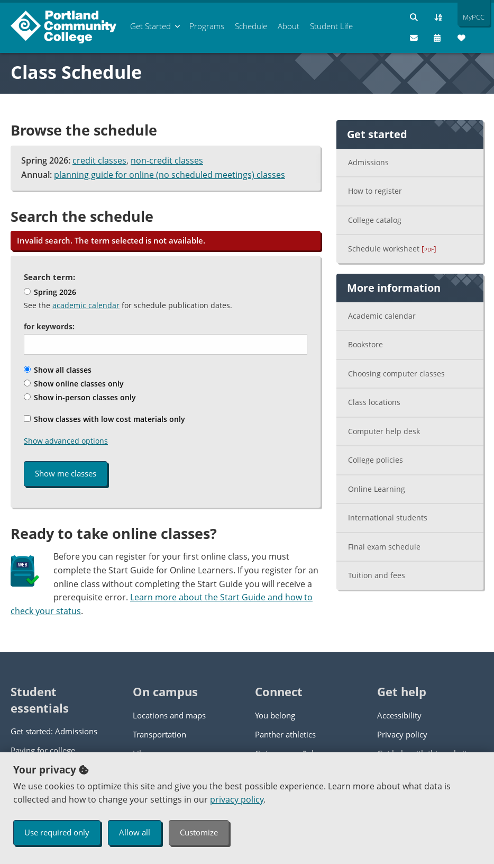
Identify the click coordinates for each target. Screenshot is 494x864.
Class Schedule (76, 72)
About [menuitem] (288, 26)
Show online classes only (74, 384)
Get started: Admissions (54, 731)
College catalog (374, 220)
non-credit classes (167, 160)
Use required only (56, 832)
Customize (199, 832)
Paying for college (43, 750)
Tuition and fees (376, 575)
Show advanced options (66, 441)
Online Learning (376, 489)
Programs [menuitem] (206, 26)
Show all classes (58, 370)
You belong (275, 715)
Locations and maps (169, 715)
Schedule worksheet (392, 249)
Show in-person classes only (80, 397)
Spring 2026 (50, 292)
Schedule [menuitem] (251, 26)
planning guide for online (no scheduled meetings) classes (169, 175)
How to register (375, 191)
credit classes (99, 160)
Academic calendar (382, 316)
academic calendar (86, 305)
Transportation (159, 734)
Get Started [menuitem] (150, 26)
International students (387, 517)
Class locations (374, 402)
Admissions (368, 162)
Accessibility (399, 715)
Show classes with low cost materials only (104, 419)
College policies (375, 460)
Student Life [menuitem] (331, 26)
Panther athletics (285, 734)
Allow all (134, 832)
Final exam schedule (384, 547)
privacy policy (236, 799)
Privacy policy (402, 734)
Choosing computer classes (396, 373)
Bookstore (365, 344)
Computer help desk (384, 431)
